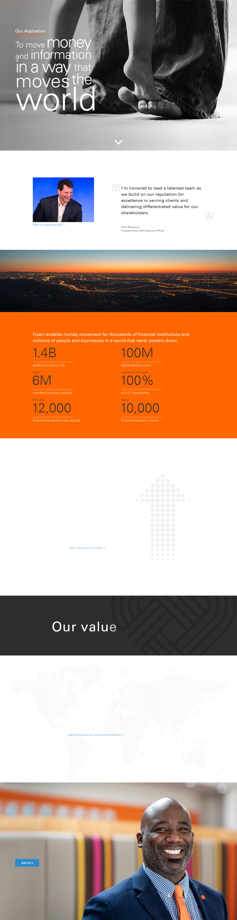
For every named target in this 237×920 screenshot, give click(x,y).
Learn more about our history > (87, 548)
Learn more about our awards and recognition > (95, 734)
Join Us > (24, 862)
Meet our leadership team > (49, 224)
